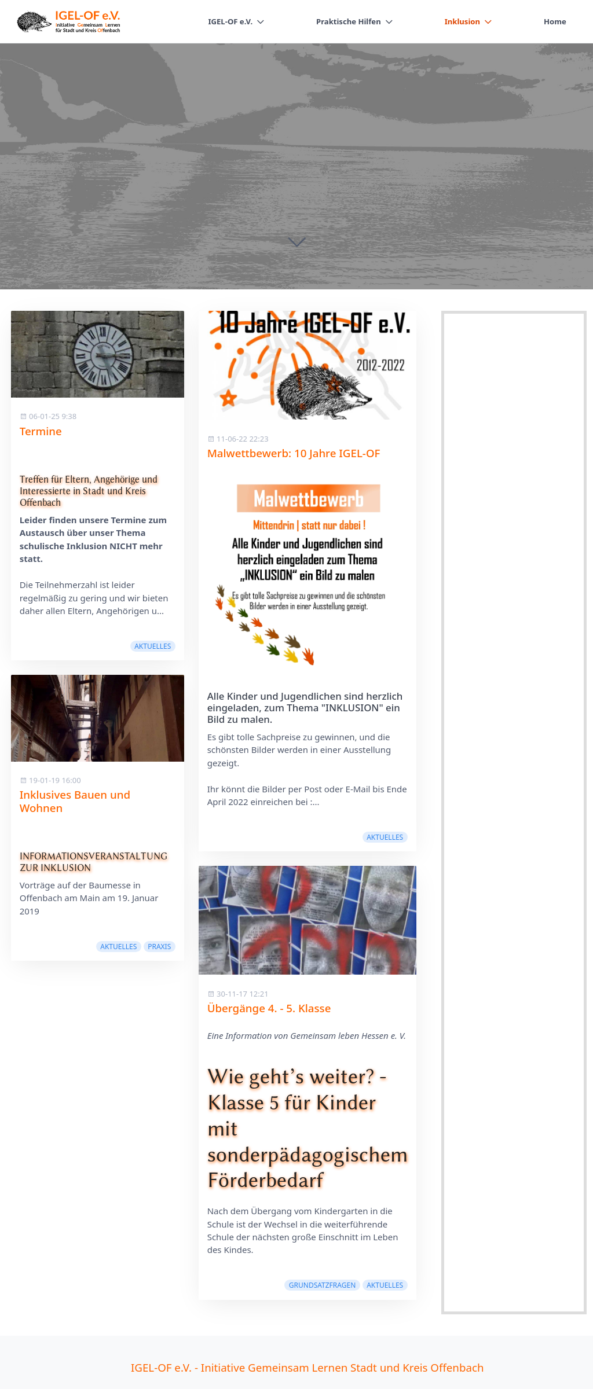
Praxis (159, 946)
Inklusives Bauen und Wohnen (75, 800)
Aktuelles (152, 646)
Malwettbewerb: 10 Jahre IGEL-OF (293, 453)
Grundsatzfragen (322, 1285)
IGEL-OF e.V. (230, 21)
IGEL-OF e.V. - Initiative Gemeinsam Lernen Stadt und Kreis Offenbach (307, 1367)
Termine (41, 431)
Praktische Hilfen (348, 21)
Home (555, 21)
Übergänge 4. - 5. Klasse (269, 1008)
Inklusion (462, 21)
